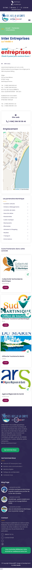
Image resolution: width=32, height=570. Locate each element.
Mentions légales (8, 469)
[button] (29, 20)
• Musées (6, 232)
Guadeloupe (16, 4)
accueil (7, 28)
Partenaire (15, 28)
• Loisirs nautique (8, 220)
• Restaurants (7, 223)
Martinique (15, 2)
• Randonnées (7, 216)
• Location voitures (9, 204)
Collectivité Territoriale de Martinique (12, 280)
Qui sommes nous (10, 450)
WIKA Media (16, 565)
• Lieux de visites (8, 213)
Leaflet (16, 189)
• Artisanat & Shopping (10, 229)
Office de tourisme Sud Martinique (15, 319)
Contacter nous (8, 475)
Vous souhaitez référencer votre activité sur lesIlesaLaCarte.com (16, 550)
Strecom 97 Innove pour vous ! (12, 463)
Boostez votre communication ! (12, 466)
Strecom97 (12, 563)
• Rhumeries (6, 226)
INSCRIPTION (16, 9)
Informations (10, 30)
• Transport (6, 236)
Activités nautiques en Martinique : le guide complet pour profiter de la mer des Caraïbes (19, 491)
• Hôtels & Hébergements (11, 207)
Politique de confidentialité (11, 472)
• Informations (7, 239)
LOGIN (25, 7)
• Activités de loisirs (9, 210)
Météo (13, 7)
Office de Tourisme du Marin (13, 356)
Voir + (5, 287)
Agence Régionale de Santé (13, 394)
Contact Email (7, 538)
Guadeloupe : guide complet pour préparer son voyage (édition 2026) (19, 501)
